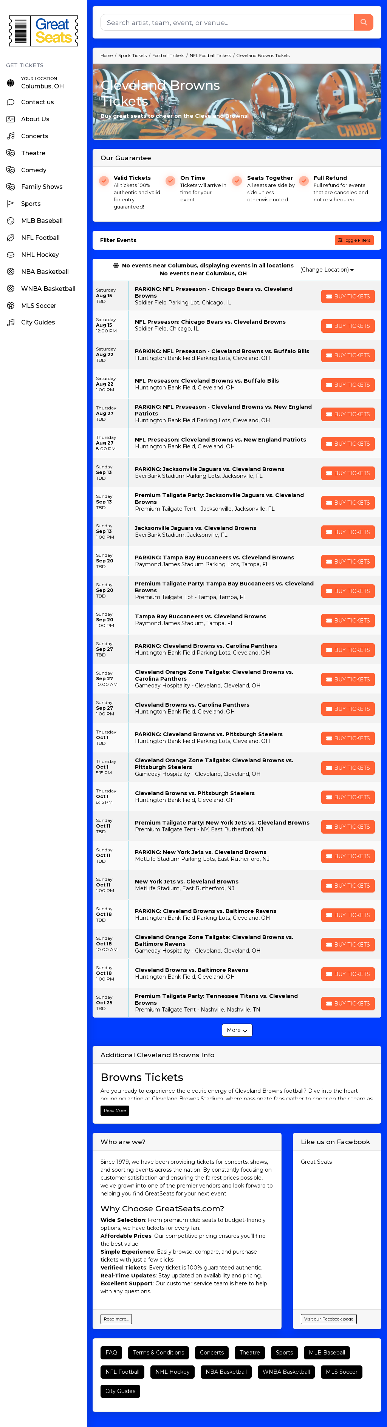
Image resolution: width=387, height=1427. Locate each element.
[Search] (227, 22)
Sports (284, 1352)
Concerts (212, 1352)
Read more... (116, 1319)
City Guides (120, 1391)
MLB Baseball (327, 1352)
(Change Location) (327, 269)
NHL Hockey (172, 1371)
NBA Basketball (226, 1371)
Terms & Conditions (158, 1352)
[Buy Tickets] (348, 296)
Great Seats (316, 1161)
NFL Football (122, 1371)
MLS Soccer (342, 1371)
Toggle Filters (354, 240)
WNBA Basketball (286, 1371)
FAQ (111, 1352)
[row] (237, 295)
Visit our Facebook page (328, 1319)
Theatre (250, 1352)
